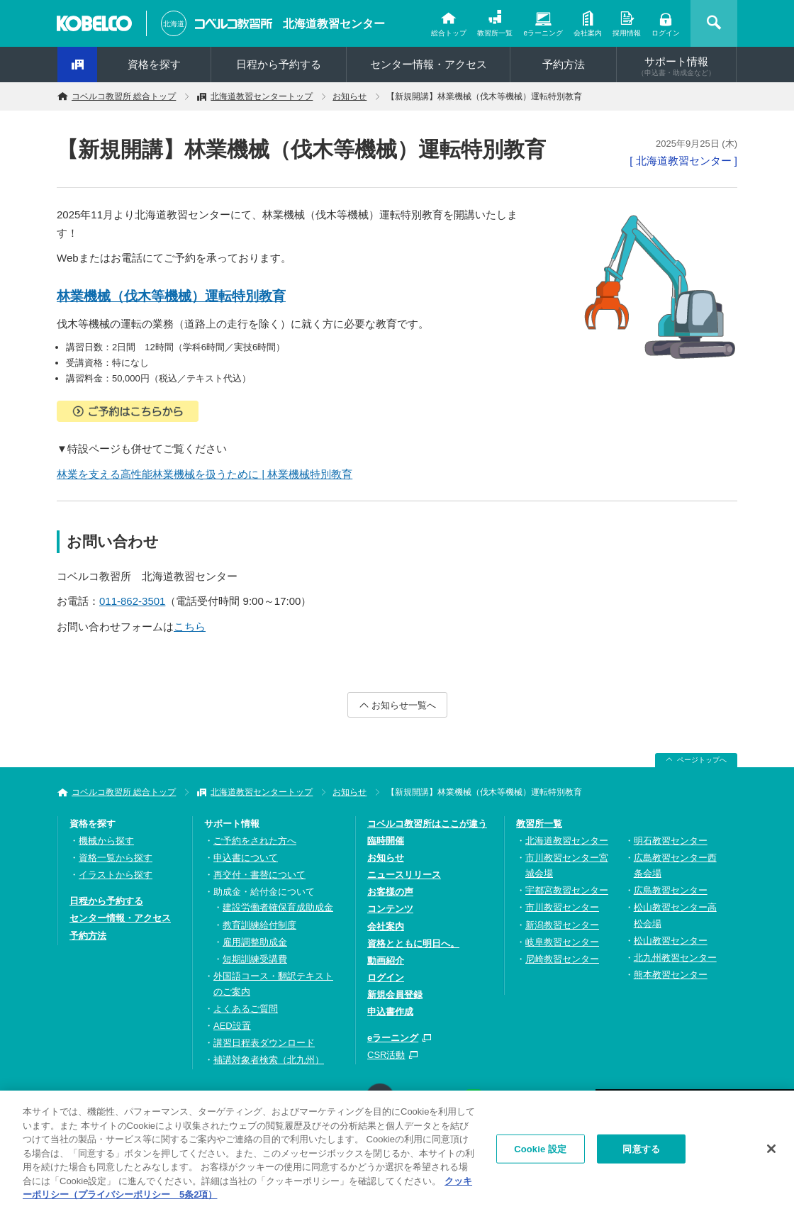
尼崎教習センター (562, 959)
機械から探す (106, 840)
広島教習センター (671, 890)
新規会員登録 (395, 994)
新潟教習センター (562, 925)
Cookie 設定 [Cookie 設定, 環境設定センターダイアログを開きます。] (540, 1152)
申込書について (245, 857)
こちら (190, 626)
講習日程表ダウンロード (264, 1042)
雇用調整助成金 (255, 942)
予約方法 (563, 64)
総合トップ (448, 33)
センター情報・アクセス (428, 64)
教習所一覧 (495, 33)
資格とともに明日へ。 (413, 943)
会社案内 (588, 33)
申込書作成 (390, 1011)
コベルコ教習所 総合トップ (124, 96)
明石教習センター (671, 840)
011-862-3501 (132, 601)
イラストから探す (115, 874)
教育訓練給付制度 (259, 925)
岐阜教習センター (562, 942)
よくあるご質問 (245, 1008)
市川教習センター (562, 907)
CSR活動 (386, 1054)
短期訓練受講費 (255, 959)
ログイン (666, 33)
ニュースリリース (404, 874)
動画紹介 (385, 960)
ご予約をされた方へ (254, 840)
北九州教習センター (675, 957)
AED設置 (232, 1025)
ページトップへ (702, 760)
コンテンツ (390, 908)
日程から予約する (278, 64)
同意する (641, 1152)
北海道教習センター (334, 24)
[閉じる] (771, 1151)
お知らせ (349, 96)
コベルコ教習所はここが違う (427, 823)
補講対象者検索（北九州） (268, 1059)
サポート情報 (676, 66)
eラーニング (543, 33)
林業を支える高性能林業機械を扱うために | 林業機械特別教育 (204, 474)
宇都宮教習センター (566, 890)
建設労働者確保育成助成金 (278, 907)
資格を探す (154, 64)
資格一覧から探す (115, 857)
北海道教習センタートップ (262, 96)
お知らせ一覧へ (403, 705)
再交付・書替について (259, 874)
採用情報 (627, 33)
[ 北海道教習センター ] (683, 161)
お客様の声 (390, 891)
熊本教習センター (671, 974)
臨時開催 (385, 840)
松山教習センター (671, 940)
